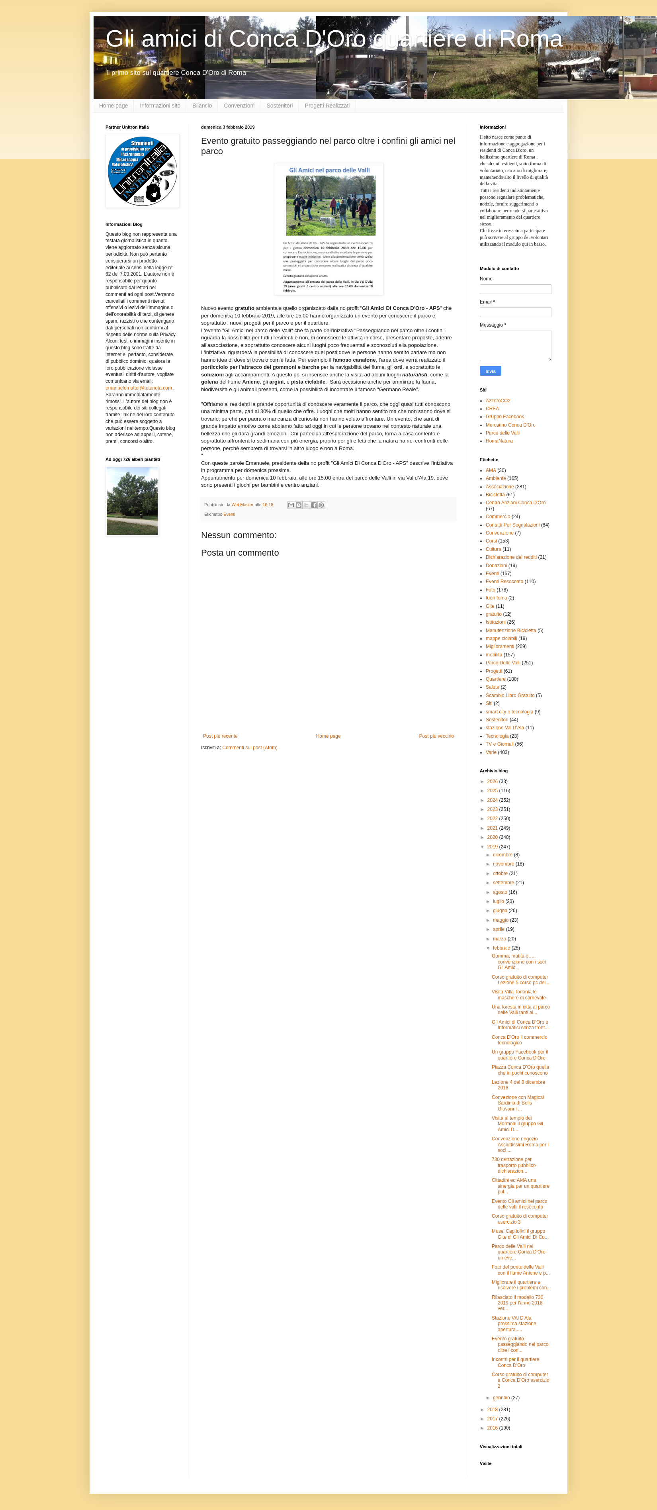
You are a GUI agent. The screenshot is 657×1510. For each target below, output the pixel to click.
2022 (493, 818)
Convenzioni (239, 105)
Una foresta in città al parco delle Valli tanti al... (521, 1009)
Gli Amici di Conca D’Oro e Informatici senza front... (520, 1024)
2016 (493, 1428)
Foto (490, 590)
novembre (504, 864)
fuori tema (496, 598)
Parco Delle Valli (503, 663)
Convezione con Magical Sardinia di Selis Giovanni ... (518, 1103)
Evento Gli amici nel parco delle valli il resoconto (519, 1204)
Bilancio (202, 105)
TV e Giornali (500, 744)
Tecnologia (497, 736)
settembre (504, 882)
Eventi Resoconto (504, 581)
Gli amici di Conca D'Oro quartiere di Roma (334, 38)
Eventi (229, 514)
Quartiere (496, 679)
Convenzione (500, 533)
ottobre (501, 873)
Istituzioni (496, 622)
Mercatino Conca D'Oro (511, 425)
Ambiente (496, 478)
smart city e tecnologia (509, 712)
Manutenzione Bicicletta (511, 630)
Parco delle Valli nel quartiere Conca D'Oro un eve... (519, 1252)
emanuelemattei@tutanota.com (139, 388)
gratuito (494, 614)
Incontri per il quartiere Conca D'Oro (515, 1362)
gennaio (502, 1397)
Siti (489, 703)
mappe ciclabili (501, 638)
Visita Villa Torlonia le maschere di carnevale (519, 994)
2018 (493, 1409)
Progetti (494, 671)
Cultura (493, 549)
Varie (491, 752)
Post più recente (220, 736)
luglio (499, 901)
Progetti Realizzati (327, 105)
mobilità (494, 655)
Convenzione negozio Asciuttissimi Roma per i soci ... (520, 1144)
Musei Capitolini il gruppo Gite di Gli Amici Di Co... (520, 1234)
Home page (113, 105)
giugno (500, 910)
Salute (492, 687)
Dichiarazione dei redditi (511, 557)
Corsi (491, 541)
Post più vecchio (436, 736)
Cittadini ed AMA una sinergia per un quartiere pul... (520, 1186)
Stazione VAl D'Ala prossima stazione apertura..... (514, 1323)
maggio (501, 920)
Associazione (500, 487)
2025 (493, 790)
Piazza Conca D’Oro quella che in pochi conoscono (520, 1069)
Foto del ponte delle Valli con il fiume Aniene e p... (521, 1269)
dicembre (503, 855)
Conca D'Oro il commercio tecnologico (520, 1040)
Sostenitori (279, 105)
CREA (492, 408)
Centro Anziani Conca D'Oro (516, 502)
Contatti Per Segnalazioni (513, 525)
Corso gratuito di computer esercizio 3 (520, 1218)
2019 (493, 847)
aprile (499, 929)
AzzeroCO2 (498, 400)
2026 (493, 781)
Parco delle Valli (503, 433)
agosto (500, 892)
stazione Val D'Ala (505, 728)
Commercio (498, 516)
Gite (490, 606)
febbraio (502, 948)
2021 (493, 828)
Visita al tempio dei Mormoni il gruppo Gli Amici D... (517, 1123)
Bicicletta (495, 494)
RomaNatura (499, 441)
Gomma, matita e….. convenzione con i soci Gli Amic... (519, 961)
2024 (493, 800)
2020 (493, 837)
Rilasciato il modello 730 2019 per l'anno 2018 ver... (517, 1303)
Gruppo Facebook (505, 416)
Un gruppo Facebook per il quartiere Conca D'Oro (520, 1054)
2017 (493, 1419)
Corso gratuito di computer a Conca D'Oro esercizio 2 (520, 1380)
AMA (491, 470)
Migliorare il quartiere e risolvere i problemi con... (521, 1285)
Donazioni (496, 565)
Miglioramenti (500, 646)
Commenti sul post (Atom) (250, 747)
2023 (493, 809)
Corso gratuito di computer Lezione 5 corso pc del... (520, 979)
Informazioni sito (160, 105)
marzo (500, 939)
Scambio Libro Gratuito (510, 695)
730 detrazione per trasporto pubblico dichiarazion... (514, 1165)
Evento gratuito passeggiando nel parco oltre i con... (520, 1344)
